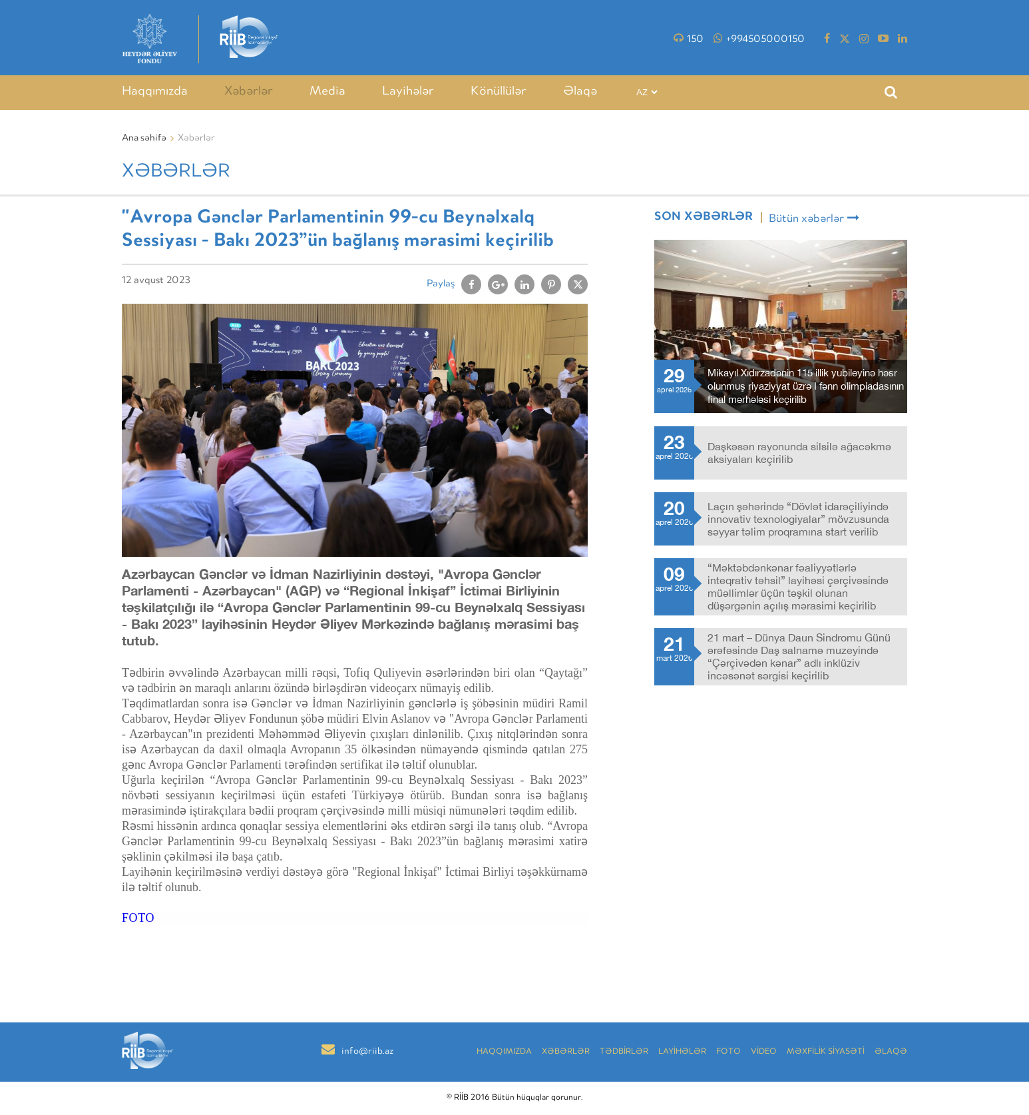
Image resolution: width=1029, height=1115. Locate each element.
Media (327, 92)
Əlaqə (580, 92)
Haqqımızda (155, 92)
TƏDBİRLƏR (624, 1052)
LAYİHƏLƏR (682, 1052)
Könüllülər (498, 92)
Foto (728, 1052)
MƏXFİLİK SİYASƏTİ (826, 1052)
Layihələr (408, 92)
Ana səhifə (144, 138)
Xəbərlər (248, 92)
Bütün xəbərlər (814, 218)
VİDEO (764, 1052)
